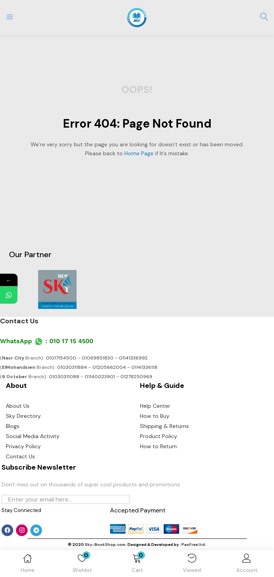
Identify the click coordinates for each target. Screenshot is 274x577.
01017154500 (61, 358)
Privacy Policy (23, 446)
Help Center (155, 405)
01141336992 (133, 358)
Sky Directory (23, 415)
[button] (137, 564)
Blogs (12, 426)
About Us (18, 405)
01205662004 (109, 367)
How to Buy (154, 415)
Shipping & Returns (164, 426)
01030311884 (72, 367)
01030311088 (64, 377)
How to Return (158, 446)
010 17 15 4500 (71, 341)
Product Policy (158, 436)
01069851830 (97, 358)
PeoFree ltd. (194, 544)
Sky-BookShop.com (105, 544)
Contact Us (19, 321)
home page (139, 153)
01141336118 (144, 367)
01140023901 (100, 377)
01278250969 (136, 377)
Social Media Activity (32, 436)
